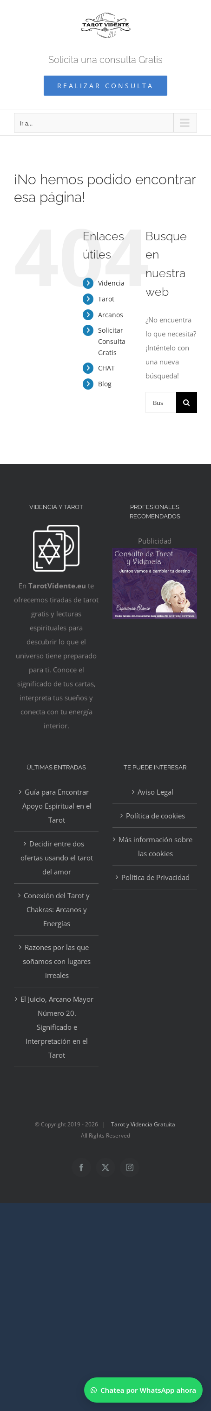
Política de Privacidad (155, 877)
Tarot (106, 298)
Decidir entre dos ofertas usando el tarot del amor (56, 857)
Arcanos (110, 314)
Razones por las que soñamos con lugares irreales (57, 961)
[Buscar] (186, 402)
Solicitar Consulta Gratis (111, 341)
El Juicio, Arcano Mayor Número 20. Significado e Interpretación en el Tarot (56, 1027)
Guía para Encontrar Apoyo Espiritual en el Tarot (57, 805)
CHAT (106, 367)
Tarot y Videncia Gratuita (143, 1124)
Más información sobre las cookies (155, 846)
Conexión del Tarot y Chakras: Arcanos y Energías (57, 909)
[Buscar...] (160, 402)
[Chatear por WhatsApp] (143, 1390)
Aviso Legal (155, 791)
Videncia (111, 283)
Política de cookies (155, 815)
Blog (105, 383)
